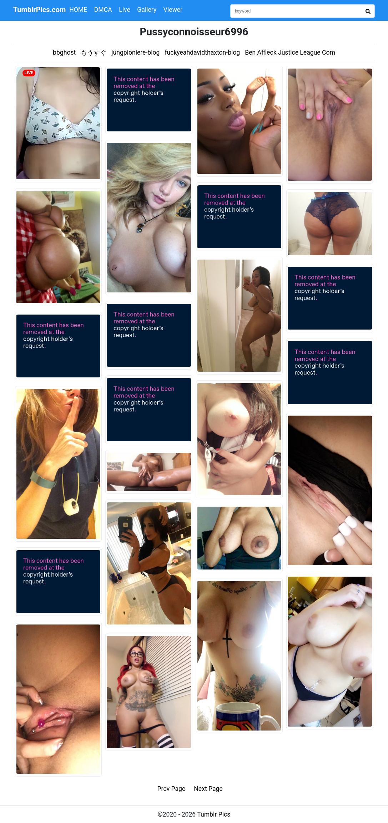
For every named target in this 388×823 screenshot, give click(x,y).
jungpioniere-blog (135, 52)
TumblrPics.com (39, 9)
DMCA (103, 9)
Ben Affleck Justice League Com (290, 52)
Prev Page (171, 788)
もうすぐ (93, 52)
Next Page (208, 788)
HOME (78, 9)
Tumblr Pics (213, 814)
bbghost (64, 52)
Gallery (146, 9)
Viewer (172, 9)
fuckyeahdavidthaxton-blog (202, 52)
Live (124, 9)
